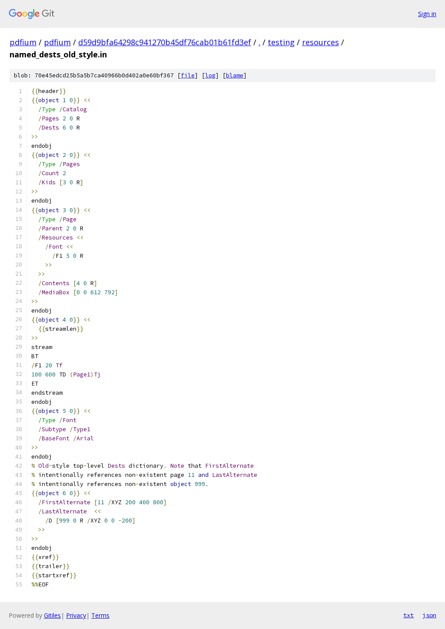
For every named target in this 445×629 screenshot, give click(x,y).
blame (234, 75)
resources (320, 42)
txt (408, 615)
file (188, 75)
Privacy (76, 615)
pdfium (23, 42)
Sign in (427, 14)
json (429, 615)
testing (281, 42)
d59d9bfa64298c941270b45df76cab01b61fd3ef (164, 42)
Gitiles (52, 615)
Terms (100, 615)
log (210, 75)
